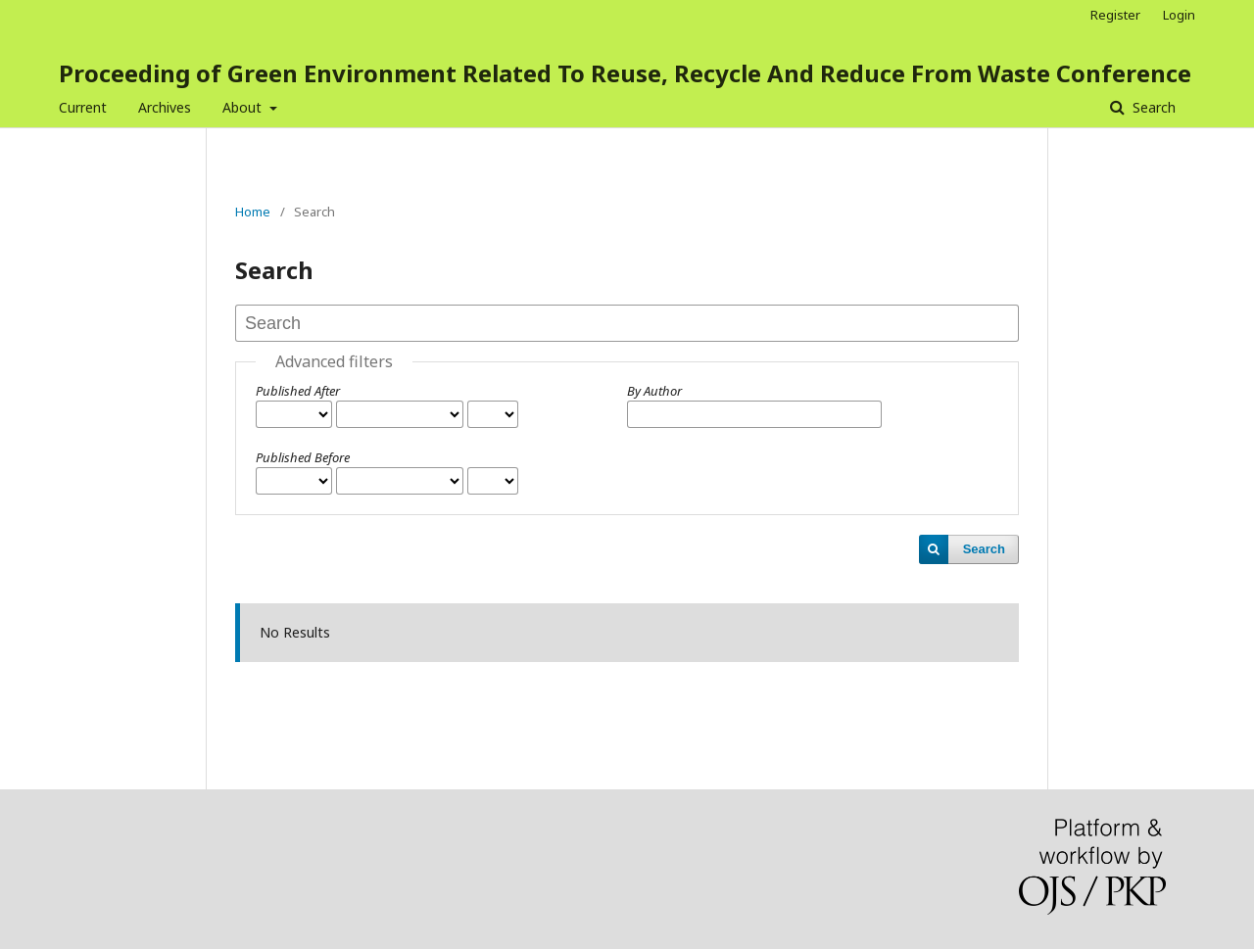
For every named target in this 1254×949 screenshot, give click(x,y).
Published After (298, 391)
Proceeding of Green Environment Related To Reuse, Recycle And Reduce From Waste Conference (625, 73)
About (243, 107)
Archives (164, 107)
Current (83, 107)
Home (252, 211)
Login (1179, 15)
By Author (654, 391)
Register (1115, 15)
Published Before (303, 457)
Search (1152, 107)
